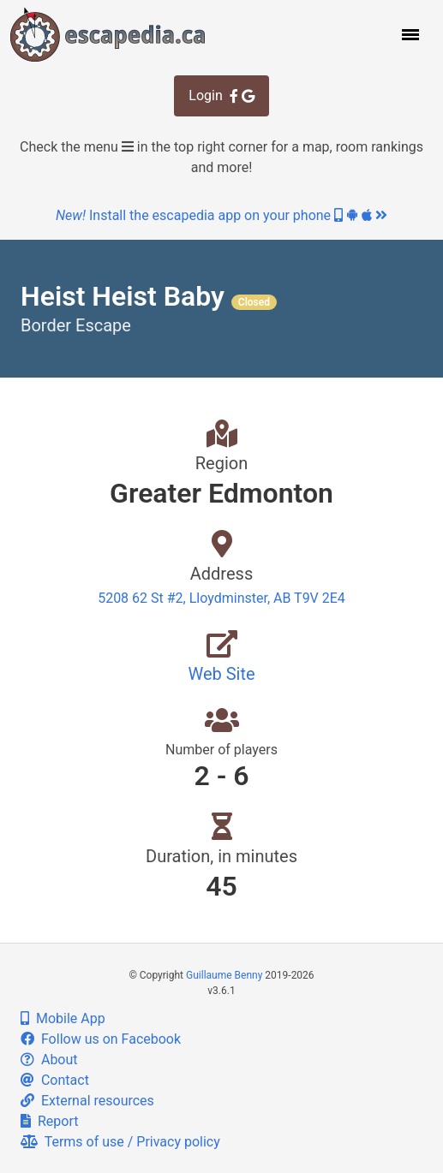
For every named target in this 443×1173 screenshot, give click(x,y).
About (49, 1059)
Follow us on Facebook (101, 1039)
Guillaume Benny (224, 975)
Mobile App (63, 1018)
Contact (55, 1080)
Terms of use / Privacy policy (120, 1142)
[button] (408, 34)
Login (221, 95)
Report (49, 1121)
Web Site (221, 674)
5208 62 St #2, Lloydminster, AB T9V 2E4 (221, 598)
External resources (87, 1101)
